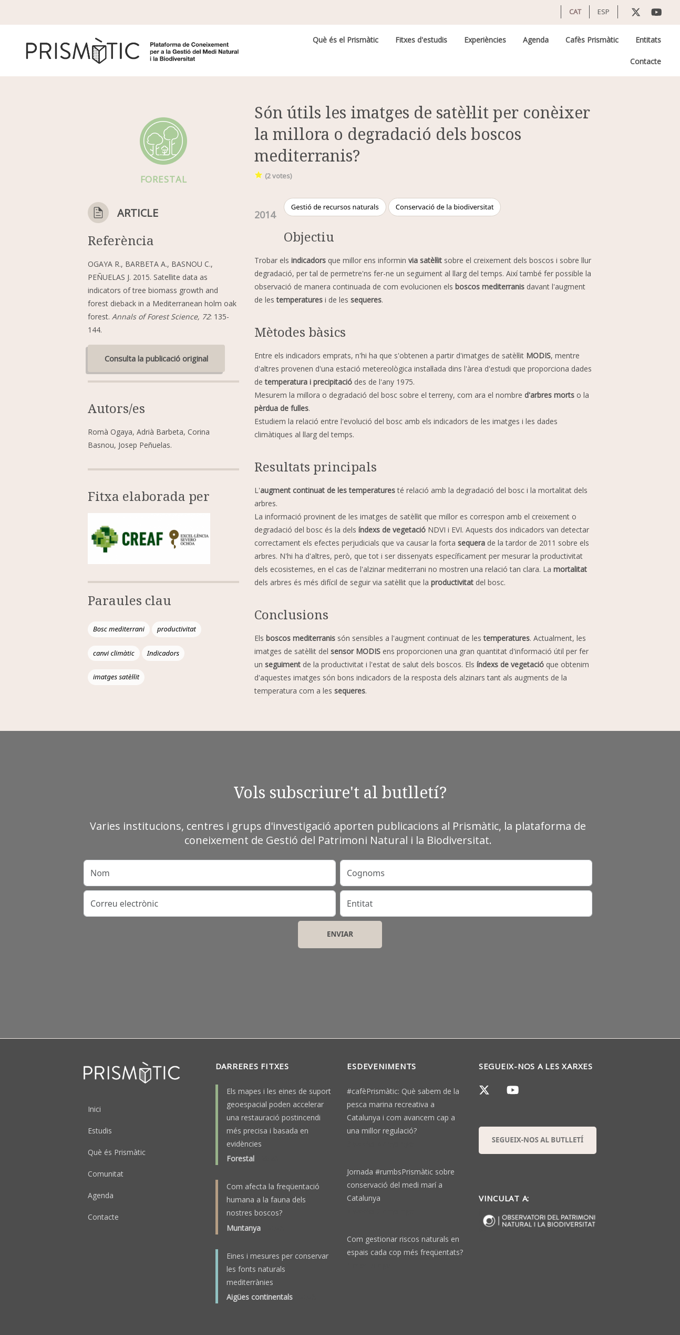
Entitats (648, 40)
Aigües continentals (259, 1297)
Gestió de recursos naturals (335, 207)
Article (137, 213)
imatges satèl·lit (116, 676)
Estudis (100, 1131)
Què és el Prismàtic (345, 40)
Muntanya (243, 1228)
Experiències (485, 40)
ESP (603, 11)
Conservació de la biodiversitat (445, 207)
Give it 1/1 (258, 174)
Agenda (536, 40)
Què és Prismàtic (117, 1152)
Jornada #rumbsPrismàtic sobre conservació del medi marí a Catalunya (401, 1185)
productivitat (176, 629)
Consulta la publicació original (156, 358)
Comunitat (105, 1174)
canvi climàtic (114, 653)
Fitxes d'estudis (421, 40)
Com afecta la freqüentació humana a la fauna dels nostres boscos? (273, 1199)
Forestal (240, 1158)
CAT (575, 11)
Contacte (645, 61)
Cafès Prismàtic (592, 40)
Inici (94, 1109)
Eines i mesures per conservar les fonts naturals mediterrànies (277, 1269)
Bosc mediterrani (119, 629)
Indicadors (163, 653)
